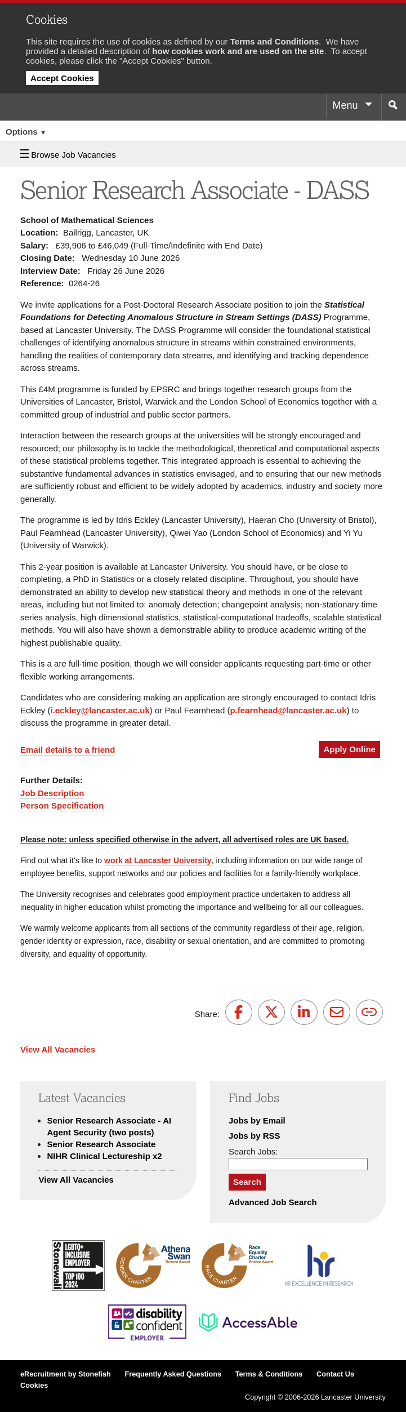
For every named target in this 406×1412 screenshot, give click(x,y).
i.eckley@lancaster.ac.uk (99, 710)
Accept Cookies (62, 78)
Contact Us (335, 1374)
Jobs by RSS (254, 1135)
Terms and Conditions (274, 41)
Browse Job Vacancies (68, 154)
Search (247, 1182)
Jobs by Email (257, 1120)
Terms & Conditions (269, 1374)
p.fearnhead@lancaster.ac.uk (288, 710)
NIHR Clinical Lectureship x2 (104, 1156)
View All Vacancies (57, 1049)
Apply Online (349, 749)
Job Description (52, 793)
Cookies (34, 1385)
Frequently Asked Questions (172, 1374)
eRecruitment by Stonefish (65, 1374)
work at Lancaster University (158, 860)
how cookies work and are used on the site (238, 51)
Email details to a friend (67, 749)
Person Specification (62, 805)
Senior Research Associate (101, 1144)
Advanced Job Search (273, 1202)
